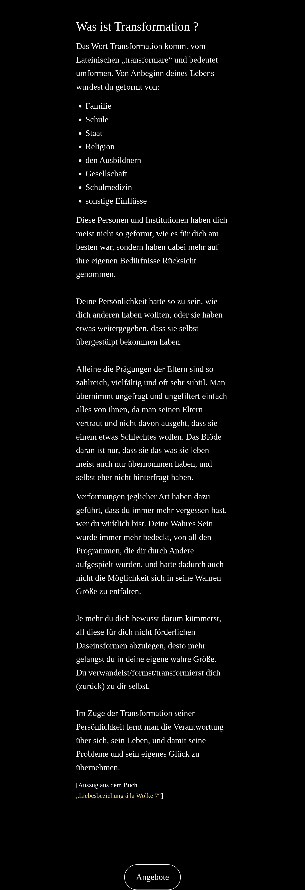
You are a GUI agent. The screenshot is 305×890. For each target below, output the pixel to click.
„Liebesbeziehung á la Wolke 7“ (118, 795)
